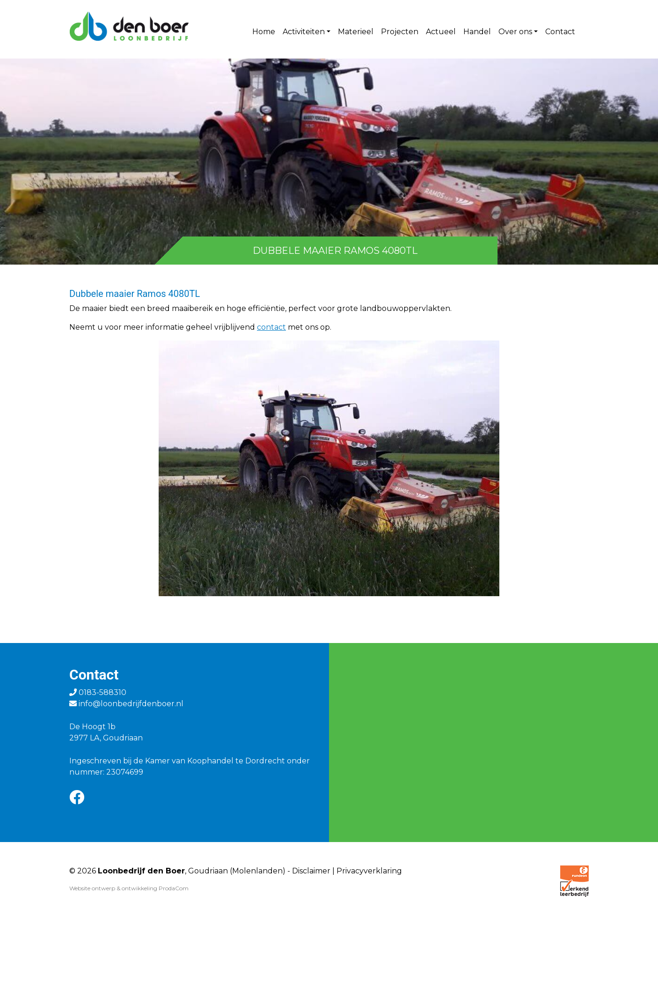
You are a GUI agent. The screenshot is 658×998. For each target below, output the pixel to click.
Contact (560, 31)
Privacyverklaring (369, 870)
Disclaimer (311, 870)
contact (271, 327)
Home (263, 31)
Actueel (441, 31)
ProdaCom (174, 888)
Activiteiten (304, 31)
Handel (477, 31)
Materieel (355, 31)
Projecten (399, 31)
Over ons (515, 31)
